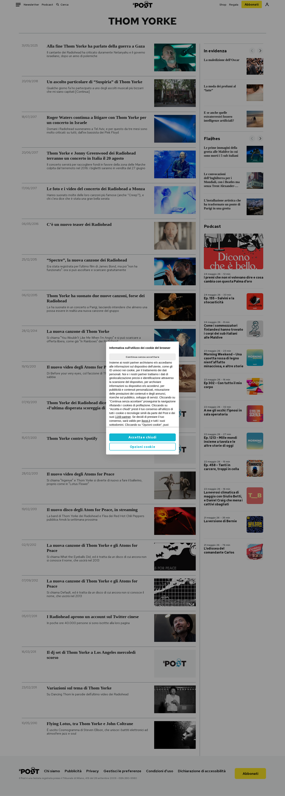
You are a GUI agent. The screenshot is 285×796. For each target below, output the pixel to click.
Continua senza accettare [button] (142, 357)
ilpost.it (146, 420)
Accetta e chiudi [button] (142, 437)
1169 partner (123, 416)
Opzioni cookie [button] (142, 447)
